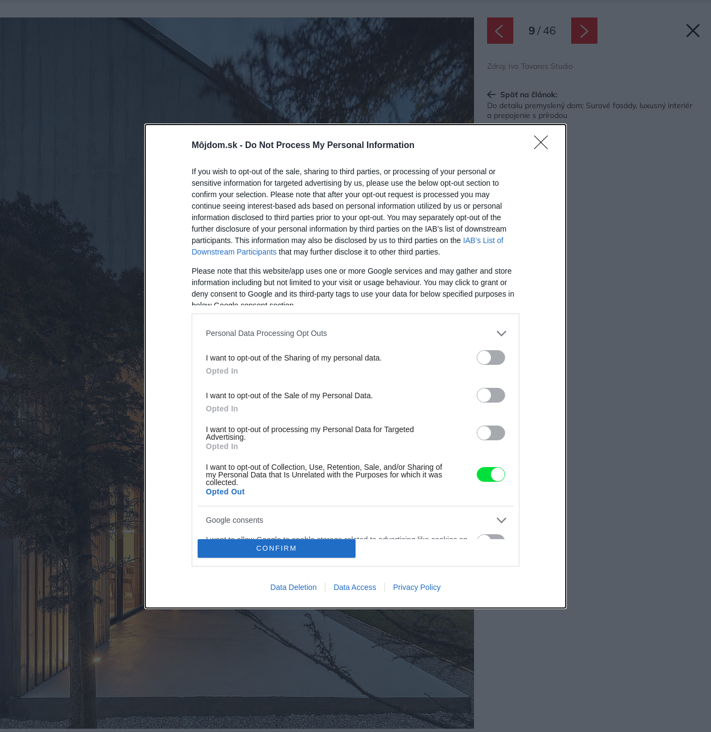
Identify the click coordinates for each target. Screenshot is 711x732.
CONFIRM (276, 548)
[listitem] (355, 333)
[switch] (491, 357)
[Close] (544, 145)
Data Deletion (293, 587)
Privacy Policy (417, 587)
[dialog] (355, 366)
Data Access (355, 587)
